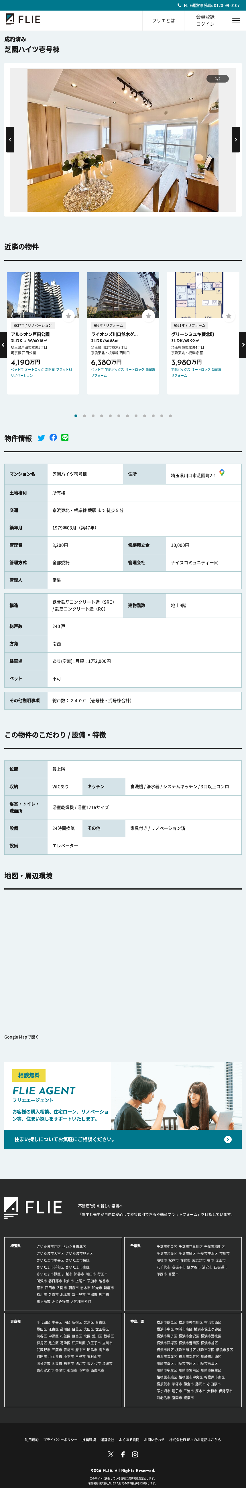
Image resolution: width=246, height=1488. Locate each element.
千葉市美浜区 (207, 1253)
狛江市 (80, 1363)
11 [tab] (161, 415)
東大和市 (94, 1363)
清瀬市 (107, 1363)
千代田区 (43, 1322)
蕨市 (40, 1287)
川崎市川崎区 (211, 1356)
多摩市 (60, 1370)
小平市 (69, 1356)
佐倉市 (185, 1260)
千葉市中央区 (167, 1246)
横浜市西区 (212, 1322)
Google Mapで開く (21, 1037)
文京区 (89, 1322)
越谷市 (104, 1281)
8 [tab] (136, 415)
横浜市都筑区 (189, 1356)
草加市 (92, 1281)
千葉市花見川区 (191, 1246)
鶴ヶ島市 (43, 1301)
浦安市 (207, 1267)
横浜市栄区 (205, 1349)
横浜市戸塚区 (167, 1343)
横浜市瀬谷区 (185, 1349)
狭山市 (69, 1281)
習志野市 (199, 1260)
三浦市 (189, 1391)
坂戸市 (104, 1294)
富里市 (173, 1274)
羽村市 (84, 1370)
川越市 (67, 1274)
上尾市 (80, 1281)
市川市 (224, 1253)
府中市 (80, 1349)
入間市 (62, 1287)
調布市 (104, 1349)
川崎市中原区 (185, 1363)
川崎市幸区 (165, 1363)
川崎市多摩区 (167, 1370)
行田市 (102, 1274)
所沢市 (42, 1281)
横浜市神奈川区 (191, 1322)
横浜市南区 (183, 1329)
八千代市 (163, 1267)
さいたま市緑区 (49, 1274)
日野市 (80, 1356)
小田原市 (214, 1384)
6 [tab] (118, 415)
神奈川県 (137, 1321)
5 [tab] (110, 415)
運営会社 (107, 1439)
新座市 (109, 1287)
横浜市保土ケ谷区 (207, 1329)
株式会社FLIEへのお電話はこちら (195, 1439)
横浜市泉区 (224, 1349)
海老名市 (163, 1397)
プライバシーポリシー (60, 1439)
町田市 (42, 1356)
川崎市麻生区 (211, 1370)
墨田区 (42, 1329)
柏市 (210, 1260)
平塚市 (177, 1384)
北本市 (65, 1294)
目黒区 (77, 1329)
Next (236, 140)
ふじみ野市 (60, 1301)
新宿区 (77, 1322)
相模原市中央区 (191, 1377)
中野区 (53, 1336)
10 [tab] (153, 415)
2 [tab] (84, 415)
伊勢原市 (226, 1391)
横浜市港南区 (189, 1343)
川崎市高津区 (207, 1363)
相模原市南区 (214, 1377)
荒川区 (97, 1336)
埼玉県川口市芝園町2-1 (198, 475)
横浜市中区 (165, 1329)
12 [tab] (170, 415)
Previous (10, 140)
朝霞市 (73, 1287)
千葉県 (135, 1245)
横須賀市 (163, 1384)
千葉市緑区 (187, 1253)
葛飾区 (65, 1343)
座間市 (177, 1397)
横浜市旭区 (209, 1343)
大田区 (89, 1329)
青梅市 (69, 1349)
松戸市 (173, 1260)
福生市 (69, 1363)
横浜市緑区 (165, 1349)
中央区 (57, 1322)
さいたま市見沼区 (79, 1253)
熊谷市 (79, 1274)
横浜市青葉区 (167, 1356)
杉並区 (65, 1336)
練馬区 (42, 1343)
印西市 (162, 1274)
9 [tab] (144, 415)
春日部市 (55, 1281)
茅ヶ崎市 (163, 1391)
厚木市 (200, 1391)
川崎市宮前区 (189, 1370)
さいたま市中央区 (50, 1260)
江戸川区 (79, 1343)
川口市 (91, 1274)
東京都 (15, 1321)
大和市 (212, 1391)
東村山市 (94, 1356)
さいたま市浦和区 (50, 1267)
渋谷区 (42, 1336)
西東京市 (97, 1370)
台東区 (100, 1322)
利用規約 (32, 1439)
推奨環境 (89, 1439)
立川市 (107, 1343)
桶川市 (42, 1294)
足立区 (53, 1343)
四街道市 (221, 1267)
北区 (87, 1336)
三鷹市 (57, 1349)
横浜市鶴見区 (167, 1322)
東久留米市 (45, 1370)
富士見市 (79, 1294)
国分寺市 (43, 1363)
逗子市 (177, 1391)
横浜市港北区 (211, 1336)
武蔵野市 (43, 1349)
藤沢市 (200, 1384)
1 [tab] (75, 415)
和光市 (97, 1287)
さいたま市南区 (78, 1267)
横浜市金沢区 (189, 1336)
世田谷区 (102, 1329)
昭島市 (92, 1349)
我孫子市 (179, 1267)
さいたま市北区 (74, 1246)
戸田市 (50, 1287)
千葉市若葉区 (167, 1253)
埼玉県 (15, 1245)
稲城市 (72, 1370)
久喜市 (53, 1294)
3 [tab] (93, 415)
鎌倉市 (189, 1384)
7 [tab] (127, 415)
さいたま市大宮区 (50, 1253)
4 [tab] (101, 415)
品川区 (65, 1329)
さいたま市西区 (49, 1246)
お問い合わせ (154, 1439)
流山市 (220, 1260)
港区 (67, 1322)
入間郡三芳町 (80, 1301)
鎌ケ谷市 (194, 1267)
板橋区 (109, 1336)
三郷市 (92, 1294)
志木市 (85, 1287)
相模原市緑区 (167, 1377)
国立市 (57, 1363)
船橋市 (162, 1260)
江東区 (53, 1329)
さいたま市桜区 (78, 1260)
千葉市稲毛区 (214, 1246)
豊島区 (77, 1336)
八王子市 (94, 1343)
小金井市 (55, 1356)
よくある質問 (129, 1439)
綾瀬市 (189, 1397)
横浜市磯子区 (167, 1336)
